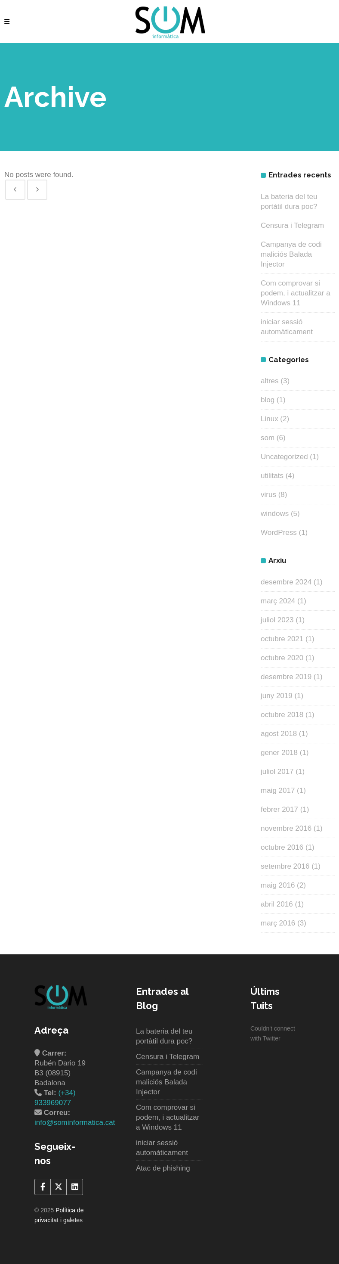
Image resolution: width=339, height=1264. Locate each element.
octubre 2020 (282, 658)
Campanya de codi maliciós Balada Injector (291, 254)
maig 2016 (278, 885)
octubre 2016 (282, 847)
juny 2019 (277, 696)
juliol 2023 (277, 620)
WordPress (279, 532)
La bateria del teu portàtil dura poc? (164, 1036)
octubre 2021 (282, 639)
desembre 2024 (286, 582)
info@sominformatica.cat (74, 1122)
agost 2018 (279, 734)
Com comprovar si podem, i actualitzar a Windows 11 (295, 293)
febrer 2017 (279, 809)
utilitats (272, 476)
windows (275, 513)
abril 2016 (277, 904)
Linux (269, 419)
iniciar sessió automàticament (162, 1148)
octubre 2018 (282, 715)
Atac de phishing (163, 1168)
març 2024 (278, 601)
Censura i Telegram (292, 225)
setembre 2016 (285, 866)
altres (270, 381)
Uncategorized (284, 457)
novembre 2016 (286, 828)
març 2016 (278, 923)
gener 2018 (279, 752)
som (267, 438)
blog (267, 400)
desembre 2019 (286, 677)
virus (268, 495)
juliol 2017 (277, 771)
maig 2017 (278, 790)
